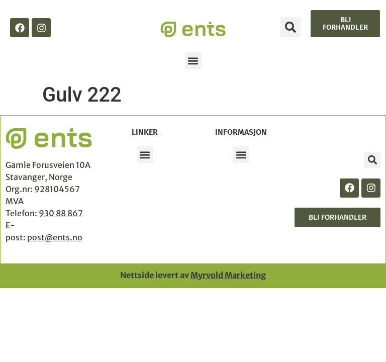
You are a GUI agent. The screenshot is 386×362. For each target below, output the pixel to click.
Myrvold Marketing (228, 275)
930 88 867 (61, 213)
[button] (290, 27)
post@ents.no (54, 237)
